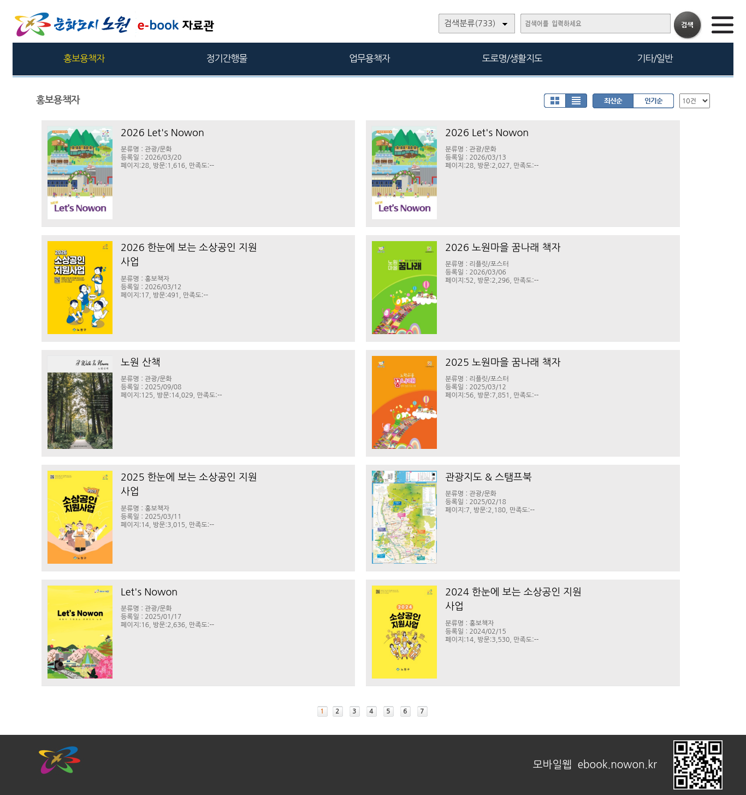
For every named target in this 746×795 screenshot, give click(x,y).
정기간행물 (226, 58)
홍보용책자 (83, 58)
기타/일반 (654, 58)
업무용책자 (369, 58)
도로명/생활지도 (512, 58)
